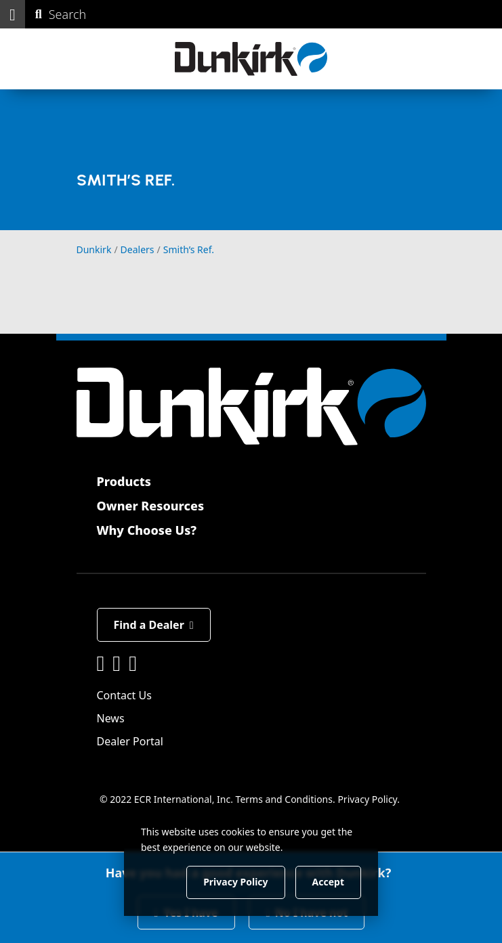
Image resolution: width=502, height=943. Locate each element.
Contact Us (124, 695)
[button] (12, 14)
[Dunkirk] (251, 58)
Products (124, 481)
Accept (328, 881)
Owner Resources (151, 506)
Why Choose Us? (147, 530)
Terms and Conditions (284, 799)
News (111, 718)
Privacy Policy (367, 799)
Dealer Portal (130, 741)
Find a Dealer (154, 624)
